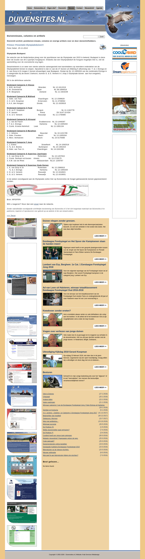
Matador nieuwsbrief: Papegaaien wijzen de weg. (75, 438)
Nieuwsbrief (89, 8)
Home (29, 8)
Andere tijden (75, 399)
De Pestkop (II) (75, 427)
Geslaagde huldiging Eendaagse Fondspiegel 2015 (75, 447)
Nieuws (71, 8)
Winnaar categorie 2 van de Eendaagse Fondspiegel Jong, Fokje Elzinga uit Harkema (75, 405)
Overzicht (62, 8)
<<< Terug (11, 216)
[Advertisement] (21, 257)
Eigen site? (51, 8)
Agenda (99, 8)
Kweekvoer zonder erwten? (57, 311)
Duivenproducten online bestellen (75, 444)
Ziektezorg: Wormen (75, 418)
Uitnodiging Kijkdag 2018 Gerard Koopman (65, 352)
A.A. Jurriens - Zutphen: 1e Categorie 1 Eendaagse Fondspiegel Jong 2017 (75, 413)
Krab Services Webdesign (90, 554)
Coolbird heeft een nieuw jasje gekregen (75, 435)
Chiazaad (75, 397)
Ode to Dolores (75, 394)
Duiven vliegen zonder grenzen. (59, 221)
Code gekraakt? (75, 441)
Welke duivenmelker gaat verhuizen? (75, 430)
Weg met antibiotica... (75, 421)
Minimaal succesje (75, 424)
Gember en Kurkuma (75, 410)
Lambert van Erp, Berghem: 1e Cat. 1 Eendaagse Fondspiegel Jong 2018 (74, 265)
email (36, 204)
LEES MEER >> (100, 236)
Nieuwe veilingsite (75, 452)
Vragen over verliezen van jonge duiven (63, 331)
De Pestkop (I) (75, 433)
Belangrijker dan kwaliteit (75, 416)
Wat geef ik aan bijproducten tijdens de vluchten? (75, 455)
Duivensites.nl (39, 8)
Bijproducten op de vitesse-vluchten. (75, 450)
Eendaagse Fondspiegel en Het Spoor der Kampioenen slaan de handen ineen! (74, 242)
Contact (79, 8)
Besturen (47, 372)
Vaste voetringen (75, 402)
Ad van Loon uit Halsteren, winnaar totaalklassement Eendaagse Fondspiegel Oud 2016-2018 (70, 288)
